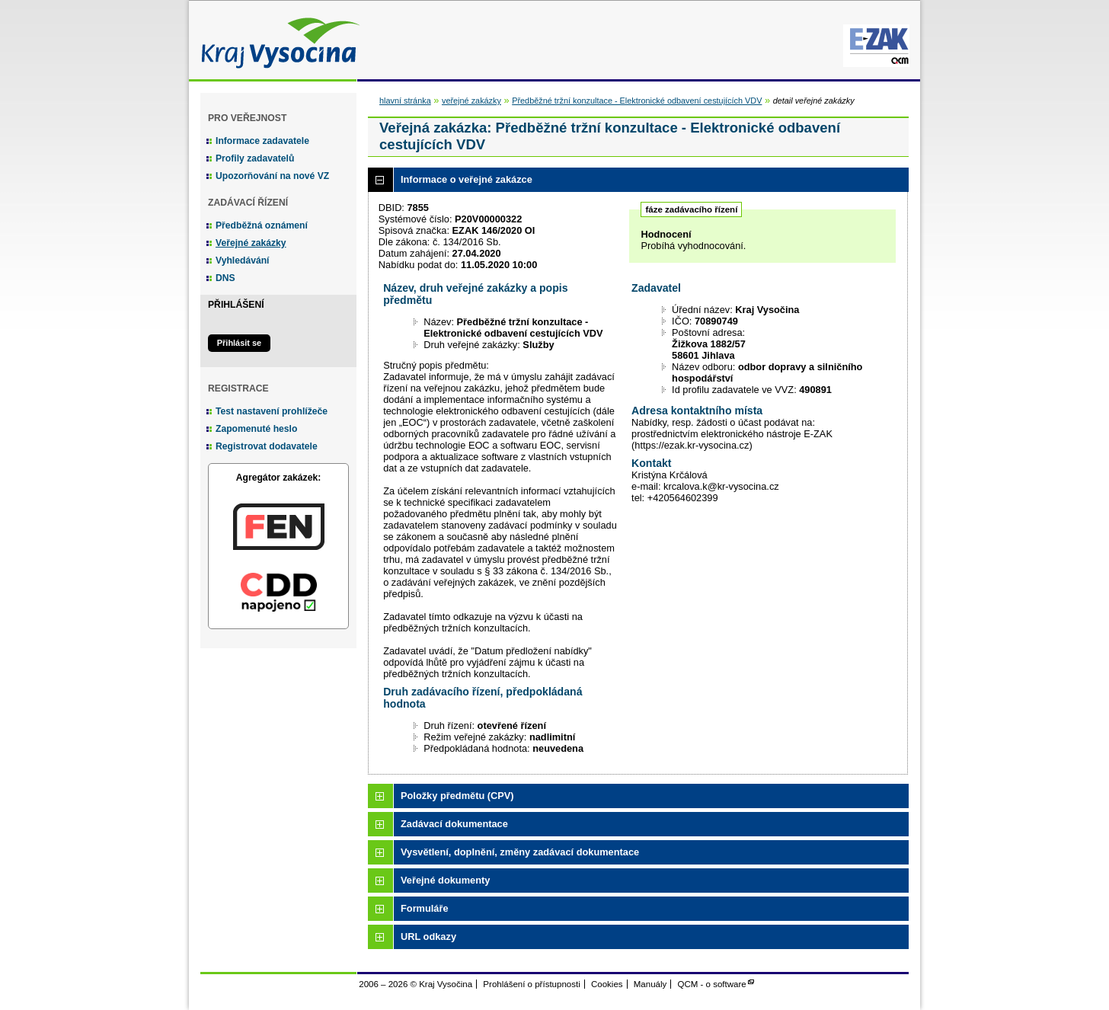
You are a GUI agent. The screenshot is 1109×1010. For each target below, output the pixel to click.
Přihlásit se (239, 342)
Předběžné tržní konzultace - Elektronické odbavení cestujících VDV (637, 100)
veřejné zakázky (471, 100)
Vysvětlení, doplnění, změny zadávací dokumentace (520, 852)
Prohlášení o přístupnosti (531, 984)
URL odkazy (428, 936)
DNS (225, 278)
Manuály (650, 984)
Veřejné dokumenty (445, 880)
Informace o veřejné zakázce (466, 179)
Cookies (607, 984)
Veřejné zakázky (251, 243)
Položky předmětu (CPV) (457, 795)
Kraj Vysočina (276, 40)
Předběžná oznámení (262, 225)
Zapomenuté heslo (256, 428)
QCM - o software (712, 984)
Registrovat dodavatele (267, 446)
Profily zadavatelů (255, 158)
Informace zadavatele (262, 141)
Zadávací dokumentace (454, 823)
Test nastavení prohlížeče (272, 411)
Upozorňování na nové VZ (272, 176)
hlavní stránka (405, 100)
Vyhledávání (243, 260)
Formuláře (425, 908)
